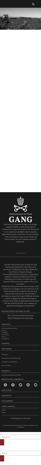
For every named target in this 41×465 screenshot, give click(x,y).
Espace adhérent (7, 401)
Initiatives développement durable (11, 375)
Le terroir (4, 330)
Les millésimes (5, 339)
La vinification (5, 335)
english (4, 412)
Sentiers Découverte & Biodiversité (11, 358)
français (4, 410)
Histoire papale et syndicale (9, 328)
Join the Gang (6, 390)
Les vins (4, 337)
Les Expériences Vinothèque (9, 362)
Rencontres (5, 355)
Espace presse (6, 395)
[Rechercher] (2, 442)
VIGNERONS (5, 343)
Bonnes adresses (6, 365)
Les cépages (5, 332)
